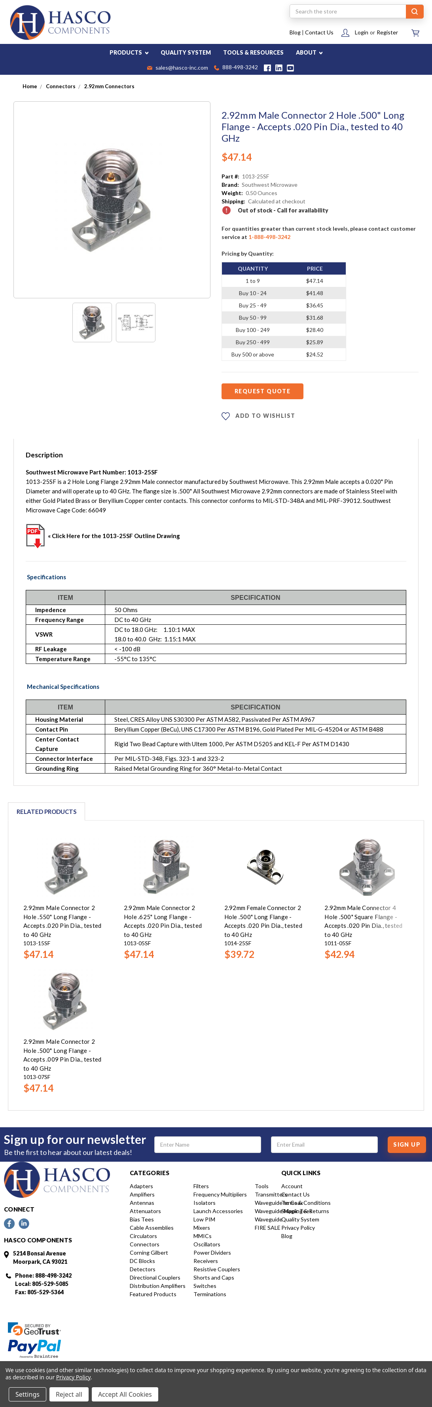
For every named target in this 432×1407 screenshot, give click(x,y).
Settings (27, 1394)
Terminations (209, 1294)
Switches (204, 1285)
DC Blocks (142, 1260)
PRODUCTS (129, 52)
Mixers (201, 1227)
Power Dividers (212, 1252)
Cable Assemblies (152, 1227)
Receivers (205, 1260)
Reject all (69, 1394)
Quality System (300, 1219)
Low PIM (204, 1219)
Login (361, 32)
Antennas (142, 1202)
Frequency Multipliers (220, 1194)
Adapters (141, 1186)
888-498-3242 (236, 67)
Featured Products (153, 1294)
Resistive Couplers (216, 1269)
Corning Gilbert (149, 1252)
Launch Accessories (218, 1211)
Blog (295, 32)
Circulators (143, 1236)
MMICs (202, 1236)
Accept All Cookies (125, 1394)
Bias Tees (142, 1219)
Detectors (142, 1269)
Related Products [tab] (46, 811)
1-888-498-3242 (269, 236)
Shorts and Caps (213, 1277)
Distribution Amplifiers (158, 1285)
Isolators (204, 1202)
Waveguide (268, 1219)
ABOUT (309, 52)
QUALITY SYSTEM (186, 52)
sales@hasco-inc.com (177, 68)
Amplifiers (142, 1194)
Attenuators (145, 1211)
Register (387, 32)
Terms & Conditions (306, 1202)
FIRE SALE (267, 1227)
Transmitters (271, 1194)
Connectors (144, 1244)
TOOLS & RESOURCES (253, 52)
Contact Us (319, 32)
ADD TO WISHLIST (258, 416)
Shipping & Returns (305, 1211)
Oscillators (206, 1244)
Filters (201, 1186)
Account (292, 1186)
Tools (262, 1186)
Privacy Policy (298, 1227)
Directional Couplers (155, 1277)
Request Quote (262, 391)
